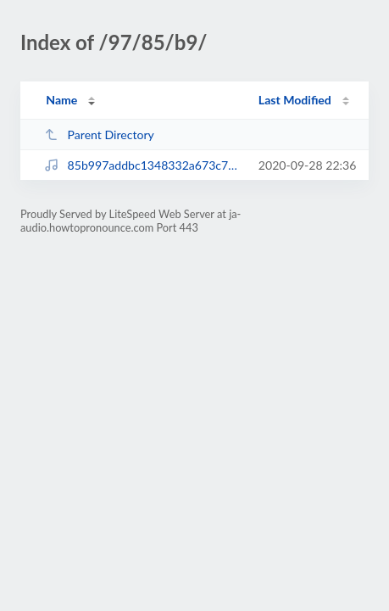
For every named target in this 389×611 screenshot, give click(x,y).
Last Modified (294, 99)
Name (61, 99)
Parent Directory (99, 134)
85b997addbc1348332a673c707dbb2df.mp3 (143, 165)
